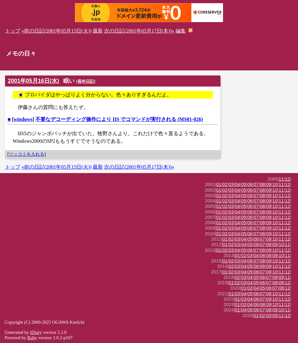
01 (218, 184)
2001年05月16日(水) (33, 81)
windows (23, 119)
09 (268, 184)
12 (287, 179)
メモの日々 (21, 53)
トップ (12, 30)
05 (243, 184)
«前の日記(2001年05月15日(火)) (56, 30)
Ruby (32, 337)
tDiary (36, 332)
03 (231, 184)
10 (274, 184)
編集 (181, 30)
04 (237, 184)
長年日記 (86, 81)
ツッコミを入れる (26, 154)
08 (262, 184)
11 (281, 179)
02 (224, 184)
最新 (98, 30)
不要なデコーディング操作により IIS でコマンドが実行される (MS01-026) (119, 119)
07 (256, 184)
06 (249, 184)
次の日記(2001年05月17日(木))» (139, 30)
